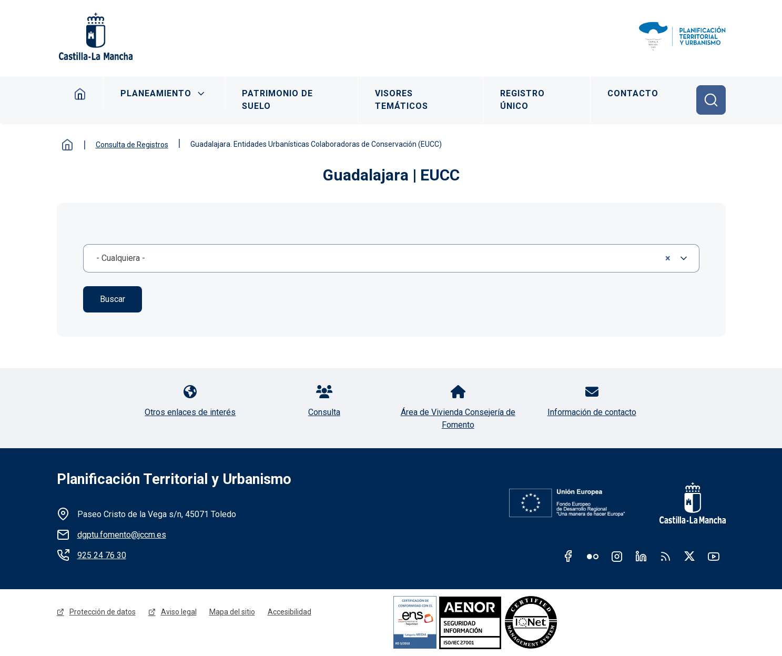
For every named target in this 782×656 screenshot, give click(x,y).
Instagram (617, 556)
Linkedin (641, 556)
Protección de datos (102, 612)
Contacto (632, 93)
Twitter (689, 556)
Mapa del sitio (232, 612)
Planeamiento (155, 93)
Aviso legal (179, 612)
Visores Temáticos (401, 99)
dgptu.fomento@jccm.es (121, 535)
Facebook (568, 556)
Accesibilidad (289, 612)
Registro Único (522, 99)
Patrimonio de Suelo (277, 99)
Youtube (714, 556)
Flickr (593, 556)
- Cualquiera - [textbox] (383, 258)
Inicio (80, 93)
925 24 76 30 (101, 555)
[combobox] (391, 258)
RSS (665, 556)
